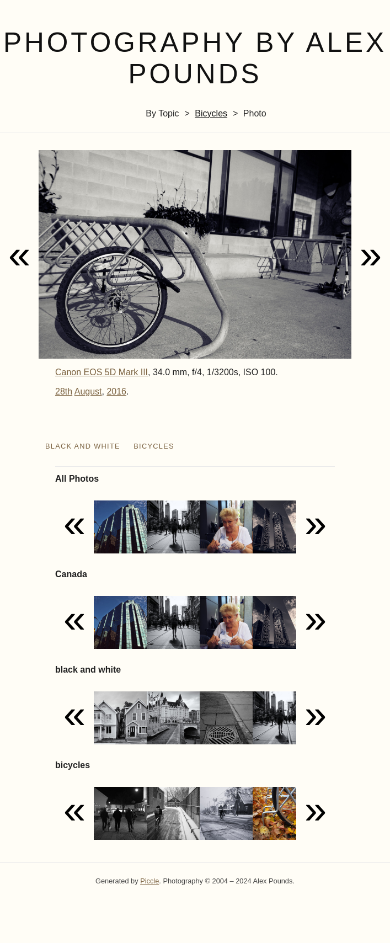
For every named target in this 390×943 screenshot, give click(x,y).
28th (63, 391)
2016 (116, 391)
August (88, 391)
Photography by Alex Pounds (195, 58)
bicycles (211, 113)
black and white (82, 446)
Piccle (149, 881)
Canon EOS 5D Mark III (101, 372)
